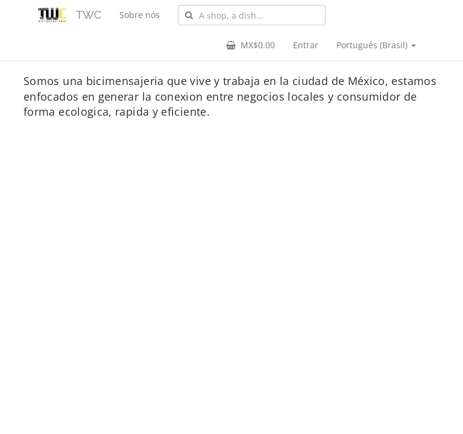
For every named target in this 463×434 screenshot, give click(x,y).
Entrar (305, 45)
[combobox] (252, 15)
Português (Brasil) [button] (376, 45)
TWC (88, 14)
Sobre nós (139, 14)
